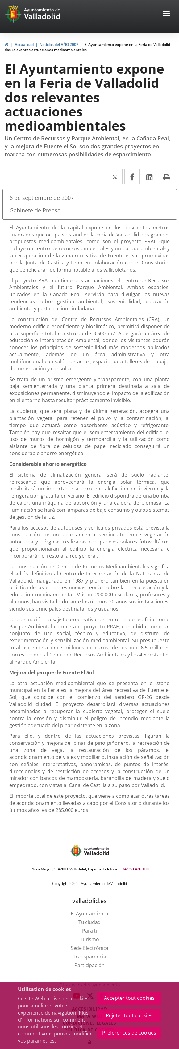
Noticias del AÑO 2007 (59, 44)
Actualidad (24, 44)
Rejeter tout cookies (129, 1015)
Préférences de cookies (129, 1032)
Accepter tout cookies (129, 998)
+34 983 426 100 (134, 869)
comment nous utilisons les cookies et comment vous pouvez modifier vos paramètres (55, 1030)
